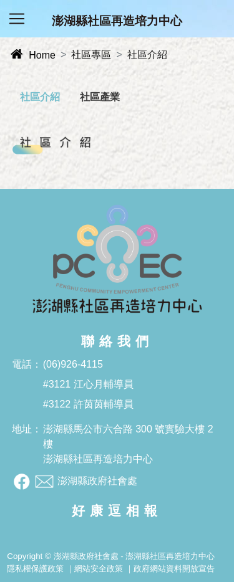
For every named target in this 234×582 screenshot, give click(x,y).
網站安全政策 (98, 568)
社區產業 (100, 97)
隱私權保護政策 (35, 568)
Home (33, 55)
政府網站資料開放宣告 (174, 568)
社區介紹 (40, 97)
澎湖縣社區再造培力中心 (117, 20)
